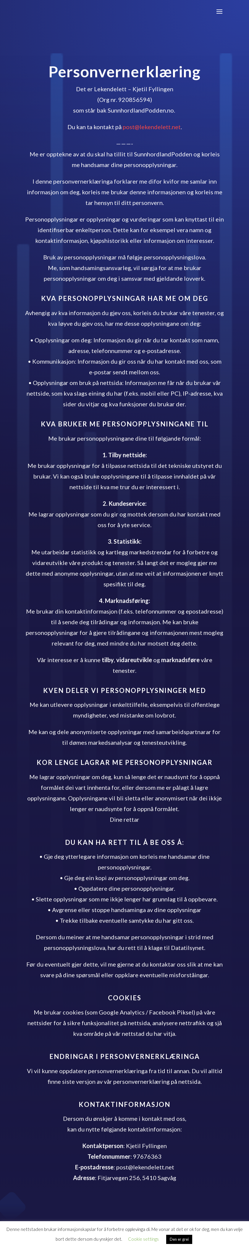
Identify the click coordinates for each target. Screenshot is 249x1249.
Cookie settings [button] (143, 1239)
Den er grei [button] (179, 1239)
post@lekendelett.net (152, 129)
